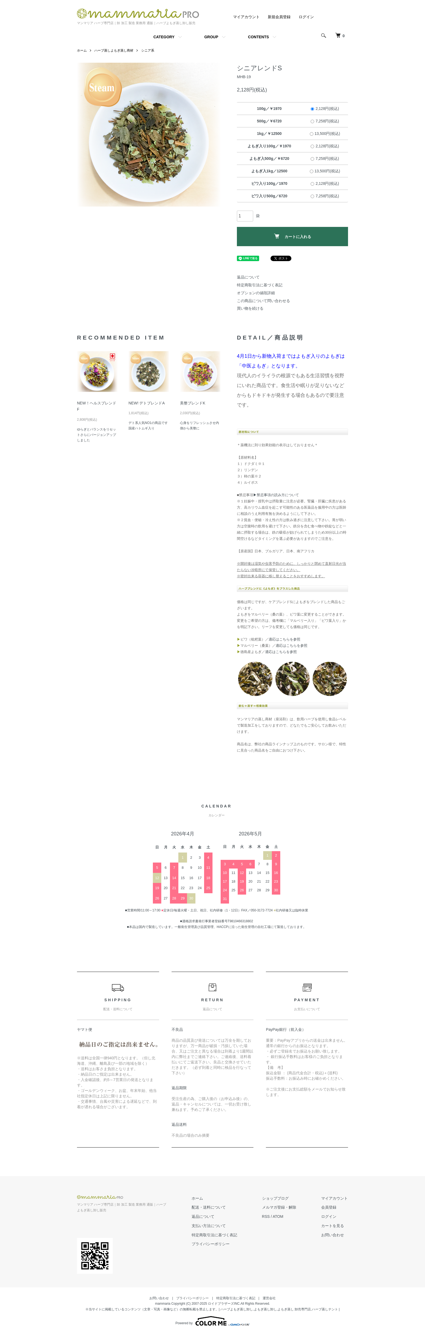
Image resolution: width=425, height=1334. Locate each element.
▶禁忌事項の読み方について (276, 495)
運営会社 (269, 1298)
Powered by (212, 1321)
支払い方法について (210, 1226)
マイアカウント (246, 17)
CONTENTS (258, 37)
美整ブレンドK (192, 403)
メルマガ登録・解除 (280, 1207)
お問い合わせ (332, 1234)
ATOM (279, 1216)
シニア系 (147, 50)
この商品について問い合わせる (263, 301)
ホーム (82, 50)
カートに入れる (292, 236)
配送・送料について (210, 1207)
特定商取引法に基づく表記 (259, 285)
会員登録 (329, 1207)
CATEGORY (164, 37)
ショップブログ (276, 1198)
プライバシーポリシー (212, 1244)
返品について (248, 277)
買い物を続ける (250, 308)
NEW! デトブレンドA (146, 403)
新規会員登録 (279, 17)
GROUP (211, 37)
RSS (267, 1216)
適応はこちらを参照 (284, 639)
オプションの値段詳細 (256, 293)
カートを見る (332, 1226)
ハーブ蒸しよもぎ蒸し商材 (113, 50)
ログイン (306, 17)
